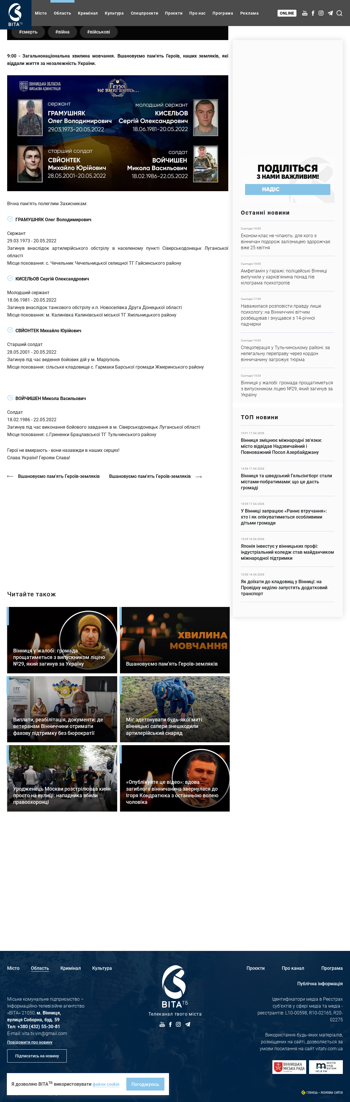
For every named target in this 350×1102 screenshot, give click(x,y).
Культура (114, 13)
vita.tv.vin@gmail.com (44, 1033)
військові (107, 142)
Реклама (249, 13)
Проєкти (173, 13)
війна (67, 142)
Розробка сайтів (332, 1092)
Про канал (293, 968)
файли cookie (107, 1084)
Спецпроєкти (144, 13)
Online (287, 13)
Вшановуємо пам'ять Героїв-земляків (59, 586)
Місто (41, 13)
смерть (31, 142)
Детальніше (288, 238)
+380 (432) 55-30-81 (38, 1026)
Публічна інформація (320, 983)
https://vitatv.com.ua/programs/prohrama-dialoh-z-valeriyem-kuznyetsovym (117, 640)
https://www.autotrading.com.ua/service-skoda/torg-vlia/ (288, 95)
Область (62, 13)
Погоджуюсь (147, 1084)
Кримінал (88, 13)
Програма (223, 13)
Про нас (197, 13)
